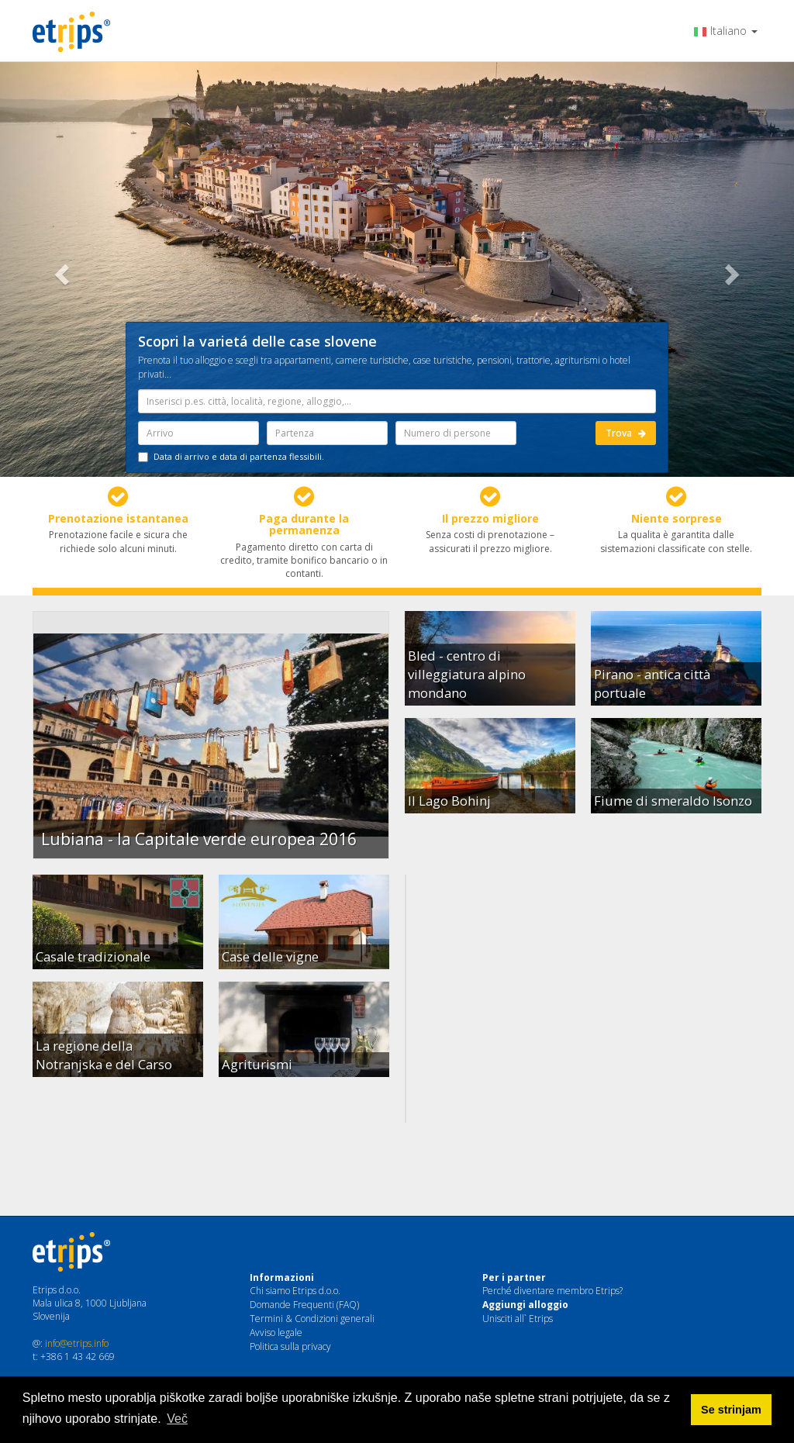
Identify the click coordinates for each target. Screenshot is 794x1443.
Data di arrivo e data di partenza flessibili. (231, 456)
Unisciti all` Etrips (517, 1318)
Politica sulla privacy (290, 1346)
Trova (626, 433)
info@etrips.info (77, 1343)
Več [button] (177, 1418)
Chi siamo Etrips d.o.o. (295, 1290)
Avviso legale (276, 1332)
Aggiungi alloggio (525, 1304)
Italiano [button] (726, 30)
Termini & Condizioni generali (312, 1318)
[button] (59, 269)
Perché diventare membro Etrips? (552, 1290)
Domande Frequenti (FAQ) (304, 1304)
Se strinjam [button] (731, 1409)
